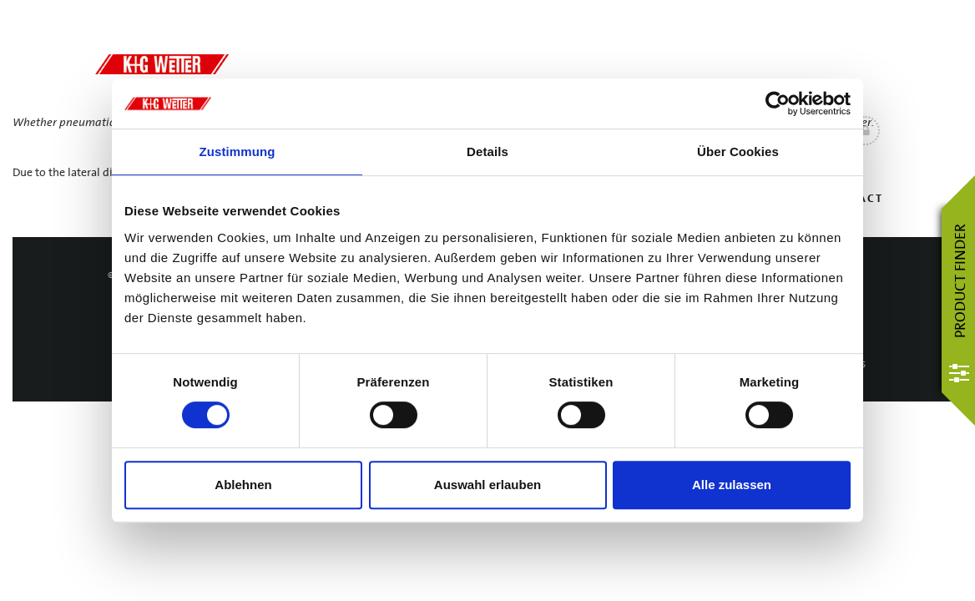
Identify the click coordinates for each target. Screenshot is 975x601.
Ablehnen (243, 484)
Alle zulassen (731, 484)
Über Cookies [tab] (738, 151)
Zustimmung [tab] (237, 151)
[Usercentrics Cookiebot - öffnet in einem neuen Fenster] (778, 103)
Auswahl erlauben (487, 484)
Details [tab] (487, 151)
